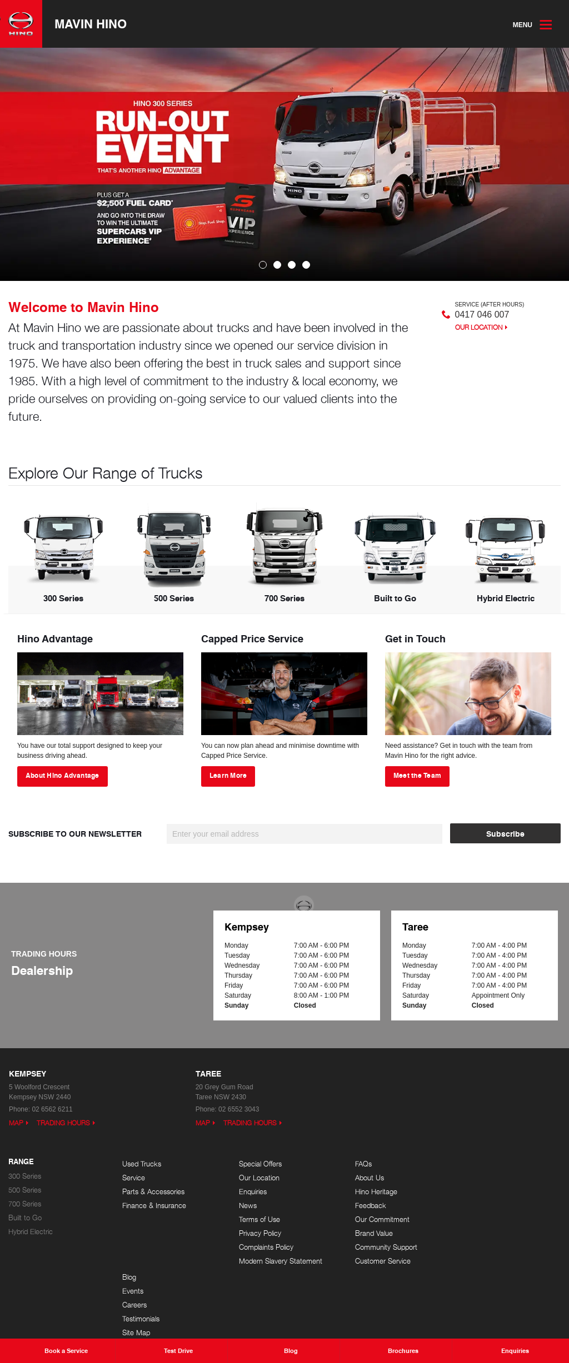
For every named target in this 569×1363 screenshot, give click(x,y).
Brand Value (368, 1233)
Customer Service (377, 1261)
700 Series (24, 1204)
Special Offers (257, 1164)
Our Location (479, 327)
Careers (475, 1192)
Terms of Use (256, 1219)
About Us (364, 1178)
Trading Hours (63, 1123)
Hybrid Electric (30, 1232)
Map (16, 1123)
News (245, 1205)
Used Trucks (141, 1164)
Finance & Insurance (154, 1205)
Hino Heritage (371, 1192)
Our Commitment (377, 1219)
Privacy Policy (257, 1233)
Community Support (381, 1247)
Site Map (477, 1219)
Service (133, 1178)
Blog (470, 1164)
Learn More (228, 775)
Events (474, 1178)
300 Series (24, 1176)
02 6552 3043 (238, 1109)
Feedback (365, 1205)
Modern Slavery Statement (278, 1261)
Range (21, 1162)
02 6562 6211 (52, 1109)
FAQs (358, 1164)
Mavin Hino (90, 23)
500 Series (24, 1190)
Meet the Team (417, 775)
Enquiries (250, 1192)
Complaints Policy (263, 1247)
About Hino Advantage (62, 775)
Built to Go (25, 1218)
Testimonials (482, 1205)
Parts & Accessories (153, 1192)
